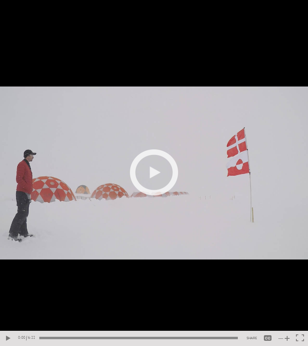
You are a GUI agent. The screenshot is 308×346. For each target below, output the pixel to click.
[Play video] (154, 172)
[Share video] (252, 338)
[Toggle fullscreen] (300, 338)
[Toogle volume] (284, 338)
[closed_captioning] (268, 338)
